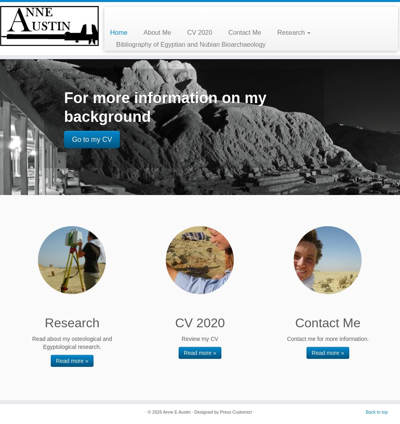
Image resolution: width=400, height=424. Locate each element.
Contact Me (244, 32)
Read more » (72, 361)
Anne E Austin (177, 412)
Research (294, 32)
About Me (157, 32)
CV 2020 (199, 32)
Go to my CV (92, 139)
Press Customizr (236, 412)
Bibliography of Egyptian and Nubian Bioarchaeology (191, 44)
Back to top (377, 412)
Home (118, 32)
